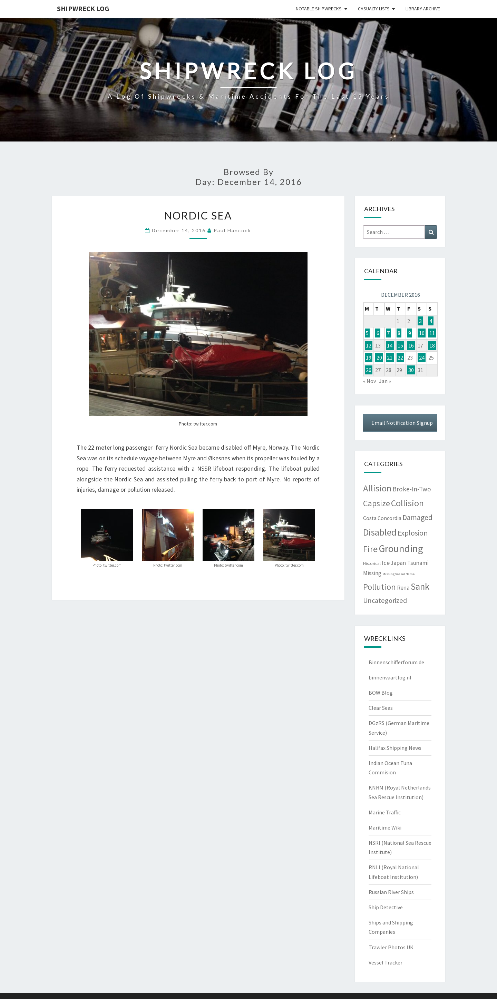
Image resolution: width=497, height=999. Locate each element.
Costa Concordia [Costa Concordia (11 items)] (382, 518)
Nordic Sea (198, 215)
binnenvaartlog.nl (390, 677)
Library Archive (423, 9)
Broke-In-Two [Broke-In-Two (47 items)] (411, 489)
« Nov (369, 381)
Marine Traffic (385, 812)
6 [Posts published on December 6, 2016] (378, 333)
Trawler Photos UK (391, 947)
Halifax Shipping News (395, 747)
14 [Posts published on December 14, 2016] (389, 345)
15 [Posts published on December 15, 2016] (400, 345)
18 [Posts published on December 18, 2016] (432, 345)
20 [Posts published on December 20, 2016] (379, 357)
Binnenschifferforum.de (396, 662)
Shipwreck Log (83, 8)
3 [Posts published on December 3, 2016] (420, 320)
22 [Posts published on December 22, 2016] (400, 357)
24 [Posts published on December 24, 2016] (422, 357)
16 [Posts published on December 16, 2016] (411, 345)
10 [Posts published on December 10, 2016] (422, 333)
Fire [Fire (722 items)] (370, 549)
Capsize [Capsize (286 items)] (376, 503)
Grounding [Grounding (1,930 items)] (401, 548)
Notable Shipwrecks (319, 9)
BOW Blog (381, 692)
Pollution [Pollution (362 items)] (379, 586)
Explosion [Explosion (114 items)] (413, 533)
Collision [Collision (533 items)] (407, 503)
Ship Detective (386, 907)
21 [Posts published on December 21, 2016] (389, 357)
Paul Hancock (232, 230)
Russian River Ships (391, 892)
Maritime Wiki (385, 827)
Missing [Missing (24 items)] (372, 573)
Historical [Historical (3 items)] (372, 563)
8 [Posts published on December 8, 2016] (399, 333)
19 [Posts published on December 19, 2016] (368, 357)
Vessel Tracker (385, 962)
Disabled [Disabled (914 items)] (380, 532)
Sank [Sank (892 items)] (420, 586)
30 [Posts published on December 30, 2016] (411, 369)
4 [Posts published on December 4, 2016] (430, 320)
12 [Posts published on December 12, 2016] (368, 345)
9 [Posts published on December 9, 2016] (409, 333)
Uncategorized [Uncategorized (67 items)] (385, 600)
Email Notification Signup (402, 422)
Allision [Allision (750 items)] (377, 488)
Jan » (385, 381)
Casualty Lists (374, 9)
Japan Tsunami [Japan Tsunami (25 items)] (410, 563)
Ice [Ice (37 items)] (386, 563)
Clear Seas (381, 707)
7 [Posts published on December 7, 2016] (388, 333)
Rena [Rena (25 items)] (403, 587)
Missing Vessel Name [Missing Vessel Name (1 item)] (398, 574)
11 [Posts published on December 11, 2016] (432, 333)
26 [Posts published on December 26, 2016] (368, 369)
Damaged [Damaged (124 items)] (417, 517)
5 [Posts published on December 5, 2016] (367, 333)
